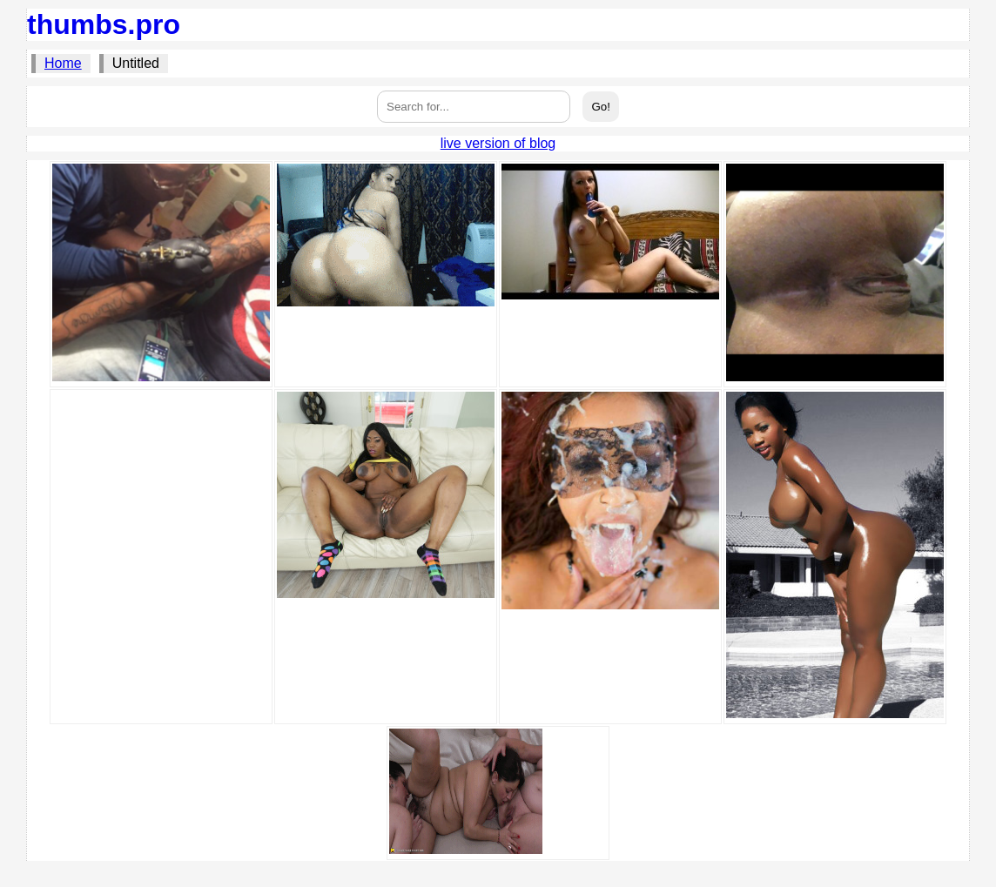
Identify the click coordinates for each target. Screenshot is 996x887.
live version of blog (498, 143)
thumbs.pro (103, 24)
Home (63, 63)
